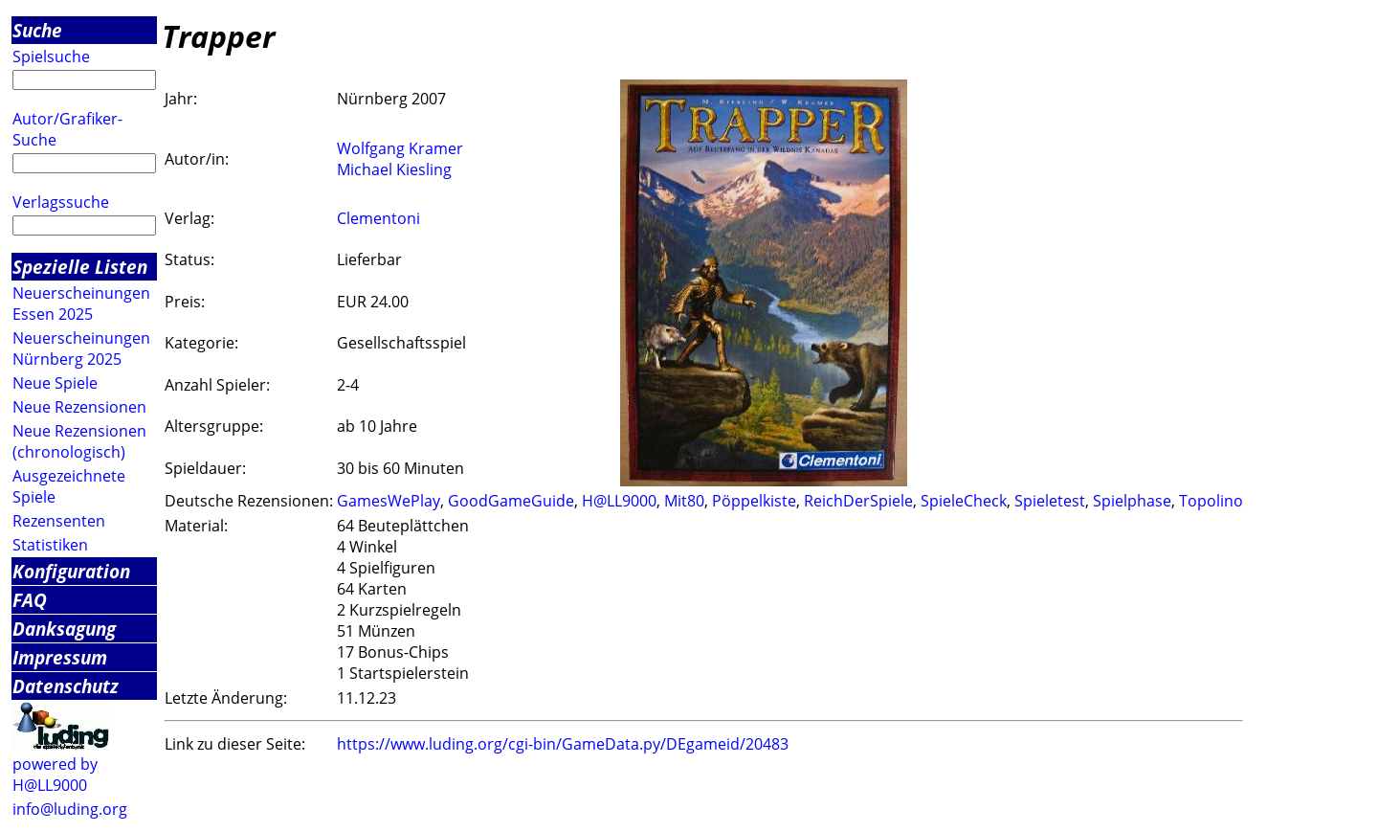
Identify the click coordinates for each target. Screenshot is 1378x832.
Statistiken (50, 544)
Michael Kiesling (394, 169)
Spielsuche (51, 56)
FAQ (29, 600)
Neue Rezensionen (79, 406)
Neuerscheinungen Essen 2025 (81, 303)
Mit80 (684, 500)
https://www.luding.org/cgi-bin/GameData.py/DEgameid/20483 (563, 743)
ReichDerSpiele (858, 500)
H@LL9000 (619, 500)
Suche (37, 30)
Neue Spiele (55, 383)
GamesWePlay (388, 500)
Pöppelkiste (754, 500)
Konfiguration (71, 571)
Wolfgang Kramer (400, 148)
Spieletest (1049, 500)
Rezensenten (58, 520)
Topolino (1211, 500)
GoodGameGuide (511, 500)
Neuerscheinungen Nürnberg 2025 (81, 348)
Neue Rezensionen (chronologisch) (79, 441)
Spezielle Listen (79, 267)
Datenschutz (65, 686)
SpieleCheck (964, 500)
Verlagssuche (60, 202)
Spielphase (1132, 500)
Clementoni (378, 218)
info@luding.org (69, 809)
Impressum (59, 657)
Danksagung (64, 628)
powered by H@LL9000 (55, 774)
